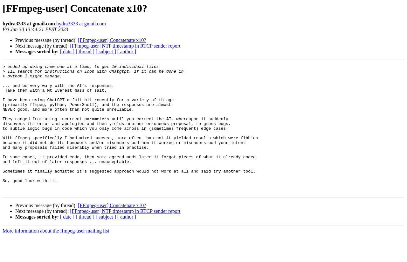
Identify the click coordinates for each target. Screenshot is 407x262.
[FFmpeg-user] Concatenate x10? (112, 40)
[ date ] (67, 51)
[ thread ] (85, 51)
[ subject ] (106, 51)
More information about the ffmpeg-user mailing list (56, 256)
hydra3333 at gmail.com (81, 23)
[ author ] (126, 51)
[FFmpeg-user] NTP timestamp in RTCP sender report (125, 46)
